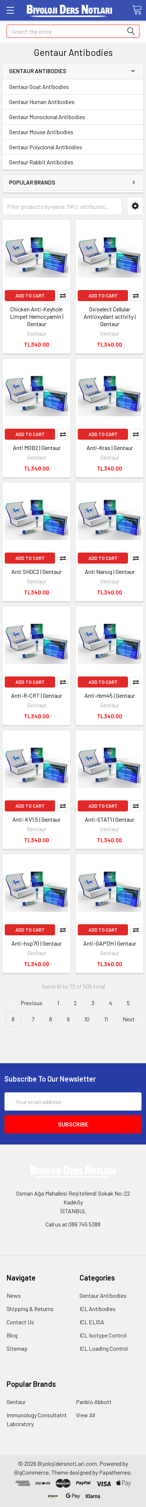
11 (106, 1018)
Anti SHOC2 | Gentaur (36, 571)
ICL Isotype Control (103, 1335)
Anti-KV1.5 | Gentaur (36, 819)
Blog (12, 1335)
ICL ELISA (92, 1321)
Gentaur (16, 1401)
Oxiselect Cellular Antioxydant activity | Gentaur (110, 316)
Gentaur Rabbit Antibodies (41, 161)
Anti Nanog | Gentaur (110, 571)
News (14, 1295)
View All (85, 1414)
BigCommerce (31, 1472)
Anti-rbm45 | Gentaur (109, 695)
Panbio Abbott (94, 1401)
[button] (135, 206)
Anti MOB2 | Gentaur (37, 447)
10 (87, 1018)
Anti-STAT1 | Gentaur (109, 819)
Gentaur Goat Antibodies (39, 86)
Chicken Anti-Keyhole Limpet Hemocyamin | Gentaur (36, 316)
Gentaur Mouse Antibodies (41, 131)
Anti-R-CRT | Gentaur (36, 695)
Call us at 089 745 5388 (73, 1224)
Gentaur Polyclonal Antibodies (45, 146)
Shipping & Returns (30, 1308)
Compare (62, 295)
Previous (27, 1003)
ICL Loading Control (104, 1348)
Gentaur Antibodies (103, 1295)
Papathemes (115, 1472)
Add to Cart (30, 296)
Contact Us (20, 1321)
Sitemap (17, 1348)
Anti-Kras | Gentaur (110, 447)
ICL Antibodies (98, 1308)
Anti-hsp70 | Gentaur (36, 943)
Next (133, 1019)
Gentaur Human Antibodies (41, 101)
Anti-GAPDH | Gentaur (109, 943)
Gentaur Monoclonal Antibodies (47, 116)
